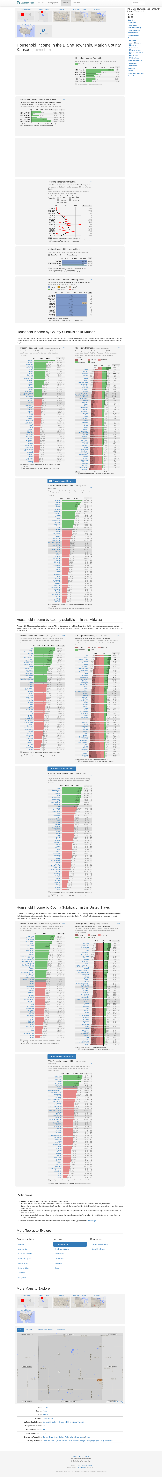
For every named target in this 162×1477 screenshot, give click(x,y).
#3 (91, 181)
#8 (91, 487)
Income (66, 3)
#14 (63, 923)
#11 (118, 635)
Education (77, 3)
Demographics (53, 3)
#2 (64, 99)
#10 (63, 635)
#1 (119, 58)
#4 (91, 249)
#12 (91, 775)
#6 (64, 348)
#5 (91, 279)
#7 (119, 348)
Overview (41, 3)
